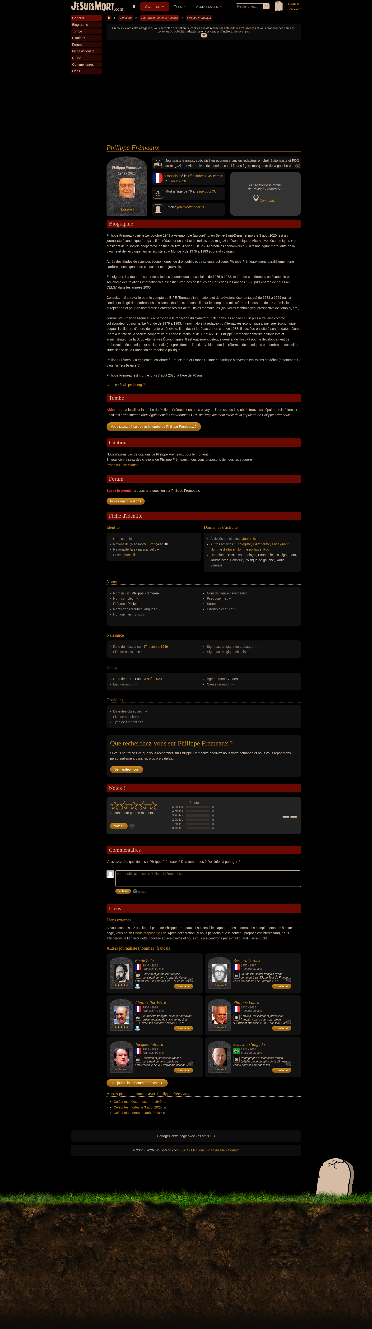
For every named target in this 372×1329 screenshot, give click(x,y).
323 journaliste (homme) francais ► (137, 1083)
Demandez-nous (126, 769)
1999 (154, 1007)
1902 (154, 965)
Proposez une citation (123, 465)
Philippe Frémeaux (199, 17)
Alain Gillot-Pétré (150, 1002)
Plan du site (216, 1150)
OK (204, 35)
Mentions (198, 1150)
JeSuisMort (93, 6)
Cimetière (152, 7)
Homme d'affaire (222, 549)
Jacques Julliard (149, 1044)
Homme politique (249, 549)
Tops (178, 7)
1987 (253, 965)
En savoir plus (241, 31)
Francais (171, 176)
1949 (208, 176)
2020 (182, 181)
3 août (173, 181)
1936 (244, 1007)
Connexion (294, 9)
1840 (146, 965)
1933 (146, 1049)
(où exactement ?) (190, 207)
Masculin (130, 555)
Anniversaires (207, 7)
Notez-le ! (127, 209)
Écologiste (243, 544)
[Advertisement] (204, 108)
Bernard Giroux (246, 960)
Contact (233, 1150)
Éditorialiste (261, 544)
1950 (244, 965)
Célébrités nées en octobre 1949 (138, 1102)
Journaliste (250, 539)
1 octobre (196, 176)
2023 (154, 1049)
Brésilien (246, 1052)
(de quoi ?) (207, 191)
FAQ (184, 1150)
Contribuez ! (268, 200)
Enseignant (280, 544)
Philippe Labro (246, 1002)
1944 (244, 1049)
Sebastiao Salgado (249, 1044)
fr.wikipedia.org (131, 385)
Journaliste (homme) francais (159, 17)
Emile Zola (144, 960)
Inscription (294, 3)
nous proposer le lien (150, 933)
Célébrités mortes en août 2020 (137, 1113)
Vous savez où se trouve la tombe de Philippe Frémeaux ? (154, 426)
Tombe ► (183, 986)
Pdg (266, 549)
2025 (253, 1007)
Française (156, 544)
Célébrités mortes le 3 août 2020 (138, 1107)
